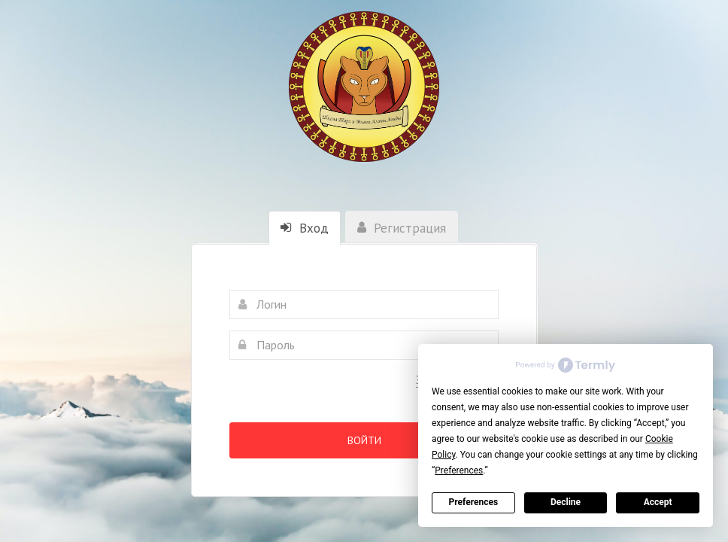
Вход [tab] (305, 228)
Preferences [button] (459, 470)
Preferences (474, 502)
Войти (364, 440)
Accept (658, 502)
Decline (566, 502)
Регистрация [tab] (401, 228)
